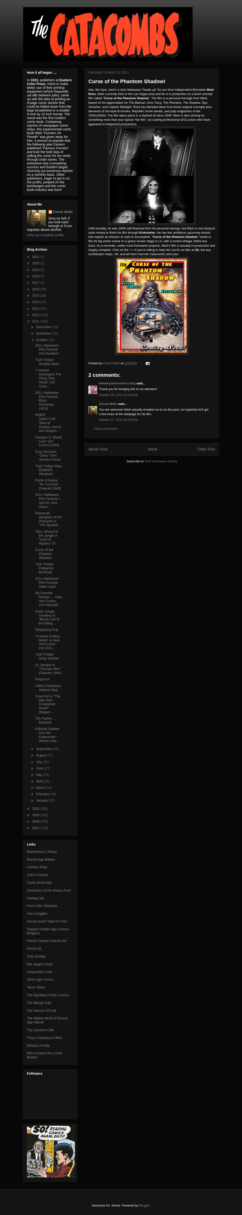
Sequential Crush (39, 972)
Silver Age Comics (40, 979)
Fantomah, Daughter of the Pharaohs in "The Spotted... (48, 519)
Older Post (206, 449)
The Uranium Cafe (40, 1030)
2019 (36, 270)
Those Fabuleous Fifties (44, 1038)
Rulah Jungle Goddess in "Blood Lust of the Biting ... (47, 617)
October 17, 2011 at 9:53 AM (118, 419)
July (39, 762)
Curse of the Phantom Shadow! (44, 554)
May (39, 775)
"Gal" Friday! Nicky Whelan (47, 656)
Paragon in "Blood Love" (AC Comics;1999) (48, 441)
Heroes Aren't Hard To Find (47, 921)
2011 (36, 321)
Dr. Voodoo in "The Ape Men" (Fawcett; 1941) (48, 669)
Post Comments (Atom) (161, 461)
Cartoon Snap (37, 867)
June (40, 768)
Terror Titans (36, 987)
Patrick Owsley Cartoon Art (46, 941)
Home (153, 449)
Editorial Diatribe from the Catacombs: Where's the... (47, 735)
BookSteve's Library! (42, 852)
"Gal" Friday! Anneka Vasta (47, 362)
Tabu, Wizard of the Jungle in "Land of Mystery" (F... (46, 537)
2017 (36, 282)
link (131, 250)
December (44, 327)
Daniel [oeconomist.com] (117, 383)
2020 (36, 263)
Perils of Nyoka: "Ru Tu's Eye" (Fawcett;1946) (48, 484)
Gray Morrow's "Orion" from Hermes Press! (48, 456)
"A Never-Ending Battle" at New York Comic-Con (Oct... (47, 642)
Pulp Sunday (36, 956)
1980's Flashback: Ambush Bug (48, 688)
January (42, 800)
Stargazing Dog (46, 629)
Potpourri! (42, 679)
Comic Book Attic (39, 882)
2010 (36, 809)
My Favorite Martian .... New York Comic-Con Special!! (48, 599)
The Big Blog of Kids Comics (48, 995)
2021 (36, 257)
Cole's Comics (37, 875)
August (41, 755)
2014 (36, 302)
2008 (36, 821)
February (43, 794)
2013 (36, 308)
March (41, 788)
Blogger (144, 1205)
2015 (36, 295)
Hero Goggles (37, 913)
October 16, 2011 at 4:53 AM (118, 395)
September (44, 749)
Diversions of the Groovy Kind (49, 890)
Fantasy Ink (35, 898)
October (42, 340)
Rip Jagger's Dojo (40, 964)
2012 (36, 315)
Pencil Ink (34, 948)
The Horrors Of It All (41, 1011)
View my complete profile (45, 235)
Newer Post (98, 449)
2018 (36, 276)
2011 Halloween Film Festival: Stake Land (47, 582)
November (44, 333)
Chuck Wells (108, 404)
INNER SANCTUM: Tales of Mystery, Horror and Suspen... (48, 423)
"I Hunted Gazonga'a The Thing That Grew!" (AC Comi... (48, 378)
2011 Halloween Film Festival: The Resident (47, 349)
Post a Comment (105, 428)
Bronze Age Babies (41, 859)
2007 (36, 828)
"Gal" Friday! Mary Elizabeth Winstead (48, 470)
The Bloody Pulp (39, 1003)
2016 (36, 289)
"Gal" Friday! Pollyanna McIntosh (44, 568)
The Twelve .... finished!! (46, 720)
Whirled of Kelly (38, 1046)
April (39, 781)
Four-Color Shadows (42, 906)
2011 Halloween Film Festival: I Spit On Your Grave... (47, 500)
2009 (36, 815)
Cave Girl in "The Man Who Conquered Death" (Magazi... (47, 704)
